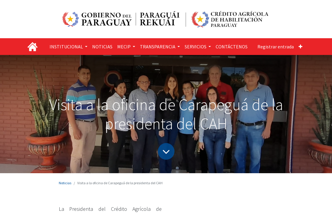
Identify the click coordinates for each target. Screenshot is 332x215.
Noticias (65, 183)
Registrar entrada (275, 47)
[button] (300, 47)
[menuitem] (102, 47)
